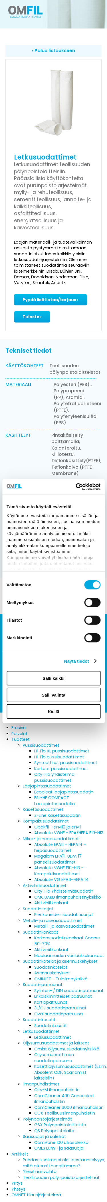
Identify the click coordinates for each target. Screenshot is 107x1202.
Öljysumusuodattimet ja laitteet (56, 1043)
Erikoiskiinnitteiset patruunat (63, 996)
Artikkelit (19, 1154)
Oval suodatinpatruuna (58, 1014)
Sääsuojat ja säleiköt (44, 1136)
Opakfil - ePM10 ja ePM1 (57, 827)
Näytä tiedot (76, 660)
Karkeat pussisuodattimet (61, 769)
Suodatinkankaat (40, 932)
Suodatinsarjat (38, 909)
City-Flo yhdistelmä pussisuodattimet (54, 777)
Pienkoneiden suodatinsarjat (63, 914)
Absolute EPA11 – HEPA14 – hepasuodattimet (60, 847)
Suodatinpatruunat (42, 984)
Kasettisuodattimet (43, 809)
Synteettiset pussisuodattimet (65, 763)
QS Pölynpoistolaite (54, 1131)
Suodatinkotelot (50, 967)
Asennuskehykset (52, 973)
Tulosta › (32, 317)
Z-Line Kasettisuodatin (57, 815)
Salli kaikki (53, 678)
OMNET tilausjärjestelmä (36, 1195)
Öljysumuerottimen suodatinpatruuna (54, 1058)
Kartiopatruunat (50, 1002)
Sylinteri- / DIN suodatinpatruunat (69, 990)
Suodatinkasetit (39, 1020)
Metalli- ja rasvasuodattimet (52, 920)
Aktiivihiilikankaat (51, 903)
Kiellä (53, 711)
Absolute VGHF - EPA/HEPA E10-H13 (68, 833)
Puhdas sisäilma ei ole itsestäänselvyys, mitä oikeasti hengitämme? (64, 1163)
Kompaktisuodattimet (46, 821)
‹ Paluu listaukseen (53, 50)
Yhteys (18, 1189)
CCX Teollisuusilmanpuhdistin (64, 1113)
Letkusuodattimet (41, 1031)
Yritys (17, 1183)
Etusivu (18, 727)
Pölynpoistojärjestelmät (47, 1119)
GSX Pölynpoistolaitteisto (60, 1125)
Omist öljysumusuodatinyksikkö (66, 1049)
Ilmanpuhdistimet (41, 1084)
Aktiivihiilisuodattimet (44, 885)
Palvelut (19, 733)
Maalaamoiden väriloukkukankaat (69, 955)
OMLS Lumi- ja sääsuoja (58, 1148)
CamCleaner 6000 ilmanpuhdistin (69, 1107)
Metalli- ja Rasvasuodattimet (64, 926)
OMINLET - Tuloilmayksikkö (61, 979)
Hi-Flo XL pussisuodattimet (61, 751)
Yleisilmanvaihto (39, 1171)
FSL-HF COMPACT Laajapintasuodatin (54, 801)
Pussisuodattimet (41, 745)
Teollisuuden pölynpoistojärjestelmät (61, 1177)
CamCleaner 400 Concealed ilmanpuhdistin (64, 1099)
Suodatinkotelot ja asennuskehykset (60, 961)
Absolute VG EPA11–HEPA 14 (61, 879)
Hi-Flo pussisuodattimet (59, 757)
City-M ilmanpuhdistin (57, 1090)
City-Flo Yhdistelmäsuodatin (63, 891)
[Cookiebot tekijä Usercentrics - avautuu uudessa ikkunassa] (76, 486)
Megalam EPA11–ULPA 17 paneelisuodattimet (58, 859)
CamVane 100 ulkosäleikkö (61, 1142)
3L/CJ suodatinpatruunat (60, 1008)
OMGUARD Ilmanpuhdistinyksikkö (67, 897)
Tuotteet (20, 739)
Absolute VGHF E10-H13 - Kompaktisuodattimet (58, 871)
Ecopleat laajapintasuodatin (63, 792)
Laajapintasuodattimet (47, 786)
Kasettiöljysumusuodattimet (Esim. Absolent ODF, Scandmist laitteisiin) (70, 1072)
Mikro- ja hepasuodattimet (51, 839)
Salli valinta (53, 694)
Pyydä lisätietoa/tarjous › (50, 300)
